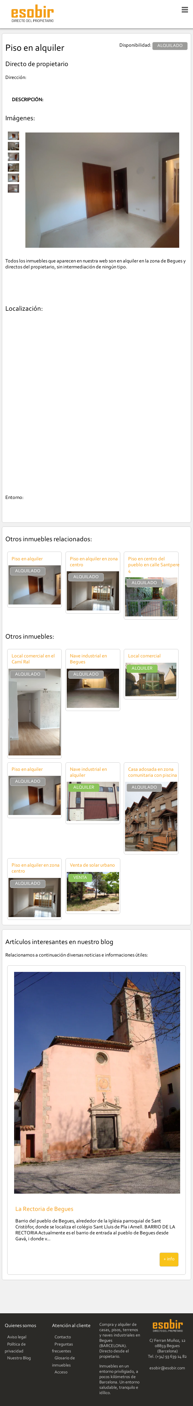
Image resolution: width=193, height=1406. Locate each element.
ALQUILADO (27, 571)
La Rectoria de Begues (44, 1209)
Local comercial (144, 656)
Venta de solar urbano (92, 865)
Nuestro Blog (19, 1358)
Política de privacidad (15, 1348)
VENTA (80, 877)
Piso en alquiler (27, 559)
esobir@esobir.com (167, 1368)
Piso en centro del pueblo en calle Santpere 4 (154, 565)
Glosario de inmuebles (63, 1361)
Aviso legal (16, 1337)
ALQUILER (142, 668)
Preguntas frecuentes (62, 1348)
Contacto (63, 1337)
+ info (169, 1259)
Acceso (61, 1372)
